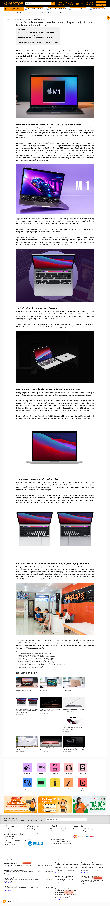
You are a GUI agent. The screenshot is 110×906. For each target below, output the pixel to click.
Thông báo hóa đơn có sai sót (57, 847)
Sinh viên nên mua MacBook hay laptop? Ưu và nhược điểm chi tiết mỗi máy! (36, 656)
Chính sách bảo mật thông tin (57, 839)
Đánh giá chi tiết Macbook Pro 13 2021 (73, 709)
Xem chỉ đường (7, 866)
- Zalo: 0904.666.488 (47, 879)
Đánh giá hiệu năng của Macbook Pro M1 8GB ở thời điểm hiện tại (36, 32)
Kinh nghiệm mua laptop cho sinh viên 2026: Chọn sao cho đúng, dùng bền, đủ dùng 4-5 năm (41, 663)
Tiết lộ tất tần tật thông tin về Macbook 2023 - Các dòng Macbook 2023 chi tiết (73, 748)
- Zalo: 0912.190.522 (93, 870)
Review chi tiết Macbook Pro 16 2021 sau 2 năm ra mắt (73, 728)
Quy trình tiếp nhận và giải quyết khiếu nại (60, 841)
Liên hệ (29, 839)
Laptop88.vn (7, 829)
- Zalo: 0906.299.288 (39, 865)
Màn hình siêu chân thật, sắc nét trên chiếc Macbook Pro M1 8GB (35, 37)
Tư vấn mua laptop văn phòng (22, 19)
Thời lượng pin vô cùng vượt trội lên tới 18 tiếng (31, 40)
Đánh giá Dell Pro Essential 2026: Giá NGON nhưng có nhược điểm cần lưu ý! (36, 666)
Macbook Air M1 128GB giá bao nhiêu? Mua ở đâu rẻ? (50, 689)
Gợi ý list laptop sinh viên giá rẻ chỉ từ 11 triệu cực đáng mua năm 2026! (35, 660)
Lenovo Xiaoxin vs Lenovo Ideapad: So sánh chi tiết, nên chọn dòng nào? (36, 658)
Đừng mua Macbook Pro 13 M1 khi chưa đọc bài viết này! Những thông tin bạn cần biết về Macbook (27, 710)
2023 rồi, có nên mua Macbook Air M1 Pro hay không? (73, 689)
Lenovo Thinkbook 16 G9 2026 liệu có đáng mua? (30, 667)
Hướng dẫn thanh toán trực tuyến (58, 835)
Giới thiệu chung (31, 829)
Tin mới (7, 19)
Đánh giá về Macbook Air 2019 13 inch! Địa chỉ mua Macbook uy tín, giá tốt (26, 689)
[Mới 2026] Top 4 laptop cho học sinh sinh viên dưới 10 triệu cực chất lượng (36, 661)
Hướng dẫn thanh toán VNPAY (80, 833)
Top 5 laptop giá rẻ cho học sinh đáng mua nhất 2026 (31, 655)
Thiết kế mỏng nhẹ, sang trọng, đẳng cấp (29, 35)
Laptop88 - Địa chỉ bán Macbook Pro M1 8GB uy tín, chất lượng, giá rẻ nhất (38, 42)
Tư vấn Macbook (39, 19)
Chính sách (101, 2)
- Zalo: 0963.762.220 (69, 870)
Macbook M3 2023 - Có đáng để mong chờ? (50, 748)
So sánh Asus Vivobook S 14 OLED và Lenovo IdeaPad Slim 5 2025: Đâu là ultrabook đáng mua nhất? (43, 664)
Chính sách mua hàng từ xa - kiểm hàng (59, 829)
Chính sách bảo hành (55, 837)
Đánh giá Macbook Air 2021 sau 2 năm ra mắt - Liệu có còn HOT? (50, 709)
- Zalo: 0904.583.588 (45, 887)
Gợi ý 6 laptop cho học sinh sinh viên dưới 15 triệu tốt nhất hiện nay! (34, 653)
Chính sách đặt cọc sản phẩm (57, 831)
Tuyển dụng (101, 5)
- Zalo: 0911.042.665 (42, 871)
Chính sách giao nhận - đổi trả (57, 833)
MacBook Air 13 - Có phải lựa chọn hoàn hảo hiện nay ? (27, 748)
